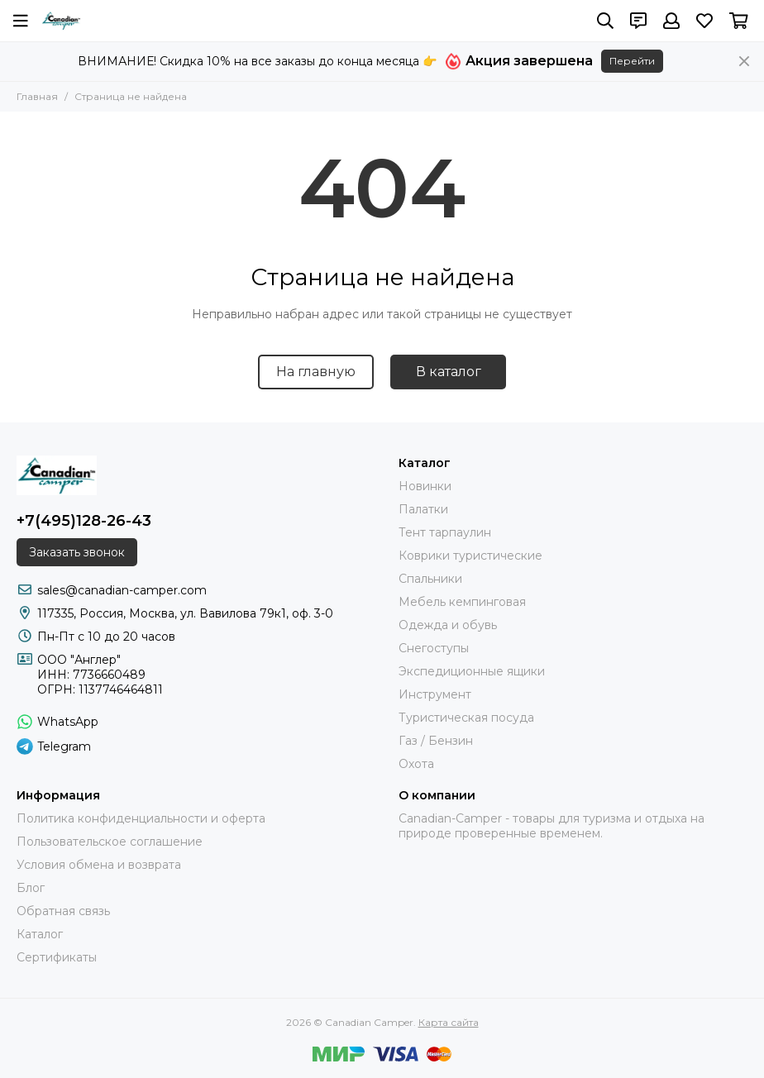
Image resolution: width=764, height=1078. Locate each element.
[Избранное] (704, 20)
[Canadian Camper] (61, 21)
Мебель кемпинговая (462, 601)
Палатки (423, 509)
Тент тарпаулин (445, 532)
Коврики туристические (470, 555)
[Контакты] (638, 20)
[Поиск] (605, 20)
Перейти (632, 61)
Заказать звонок (77, 552)
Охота (416, 763)
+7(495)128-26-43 (84, 521)
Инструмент (435, 694)
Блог (31, 887)
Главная (37, 96)
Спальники (430, 578)
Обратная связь (63, 911)
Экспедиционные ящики (472, 671)
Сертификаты (57, 957)
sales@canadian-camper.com (122, 590)
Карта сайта (448, 1022)
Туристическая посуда (466, 717)
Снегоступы (434, 648)
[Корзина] (739, 20)
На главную (316, 371)
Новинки (425, 486)
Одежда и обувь (448, 625)
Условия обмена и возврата (99, 864)
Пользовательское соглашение (110, 841)
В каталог (448, 371)
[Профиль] (671, 20)
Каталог (40, 934)
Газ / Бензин (436, 740)
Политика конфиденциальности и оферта (141, 818)
